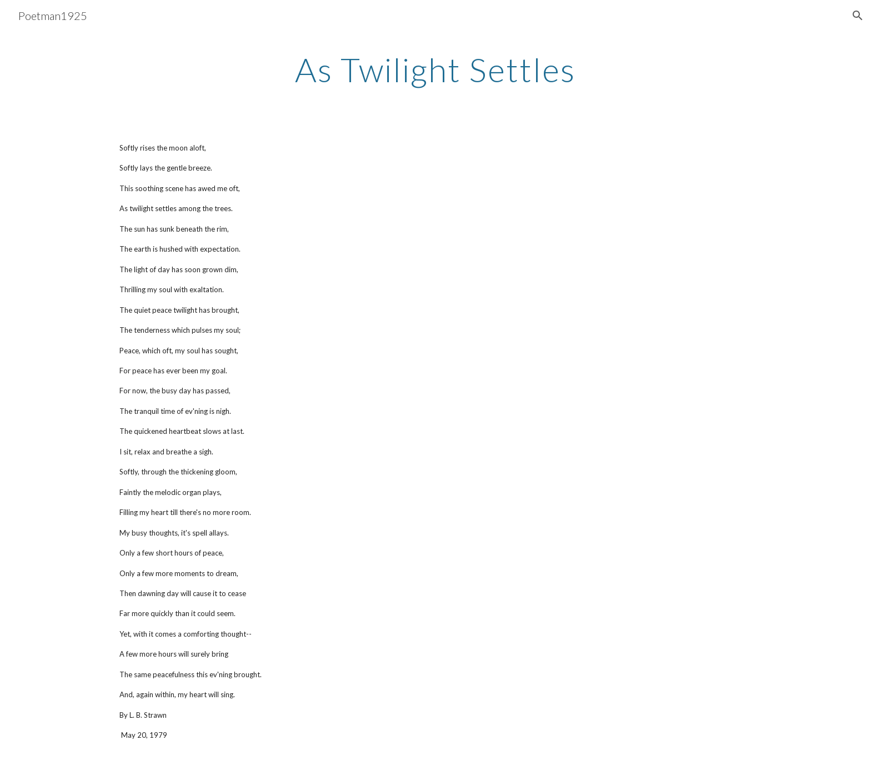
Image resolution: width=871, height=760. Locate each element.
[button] (857, 15)
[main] (435, 69)
